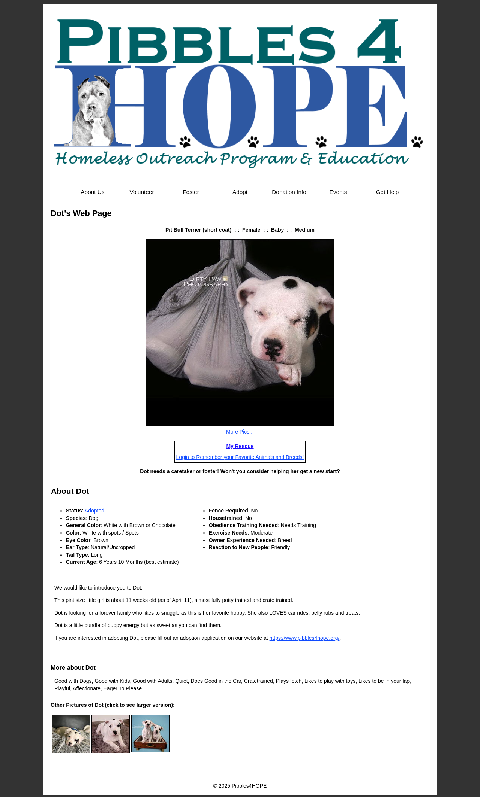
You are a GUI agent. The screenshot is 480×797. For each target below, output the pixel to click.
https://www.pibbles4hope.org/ (305, 638)
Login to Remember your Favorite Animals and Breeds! (240, 457)
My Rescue (240, 446)
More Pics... (240, 432)
